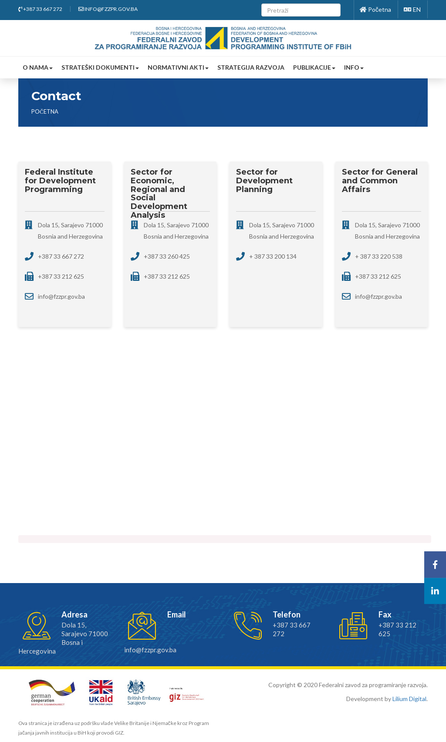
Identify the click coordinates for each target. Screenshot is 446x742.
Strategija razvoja (250, 67)
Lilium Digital (409, 698)
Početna (375, 9)
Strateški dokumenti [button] (100, 67)
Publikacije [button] (314, 67)
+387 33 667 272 (40, 9)
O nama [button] (38, 67)
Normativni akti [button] (178, 67)
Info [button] (354, 67)
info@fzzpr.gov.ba (108, 9)
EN (412, 9)
